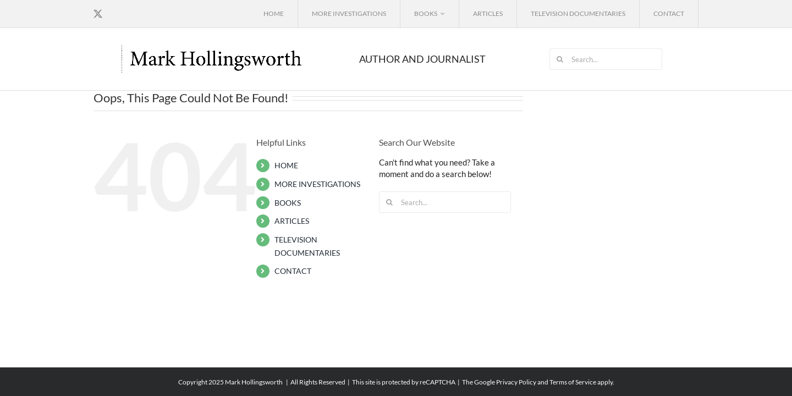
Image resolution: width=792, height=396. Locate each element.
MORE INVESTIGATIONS (317, 184)
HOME (286, 165)
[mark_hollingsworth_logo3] (212, 47)
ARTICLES (291, 221)
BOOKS (287, 202)
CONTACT (292, 271)
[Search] (560, 59)
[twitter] (98, 13)
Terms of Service (572, 382)
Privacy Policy (516, 382)
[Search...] (605, 59)
